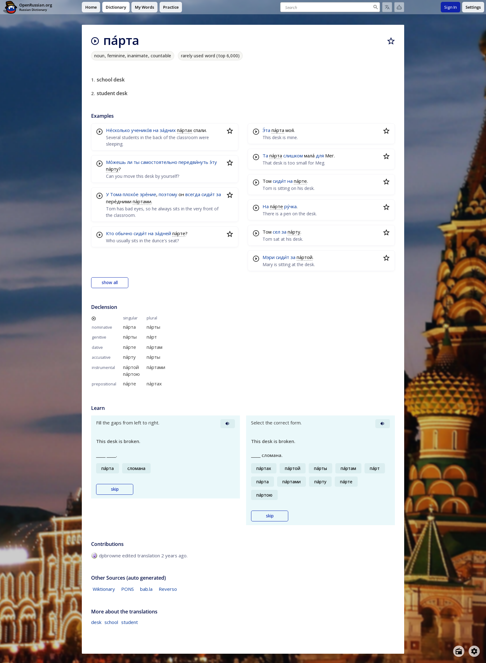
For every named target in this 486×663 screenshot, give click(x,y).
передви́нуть (193, 162)
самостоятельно (159, 162)
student (129, 622)
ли (129, 162)
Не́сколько (118, 130)
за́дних (168, 130)
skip (115, 489)
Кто (110, 233)
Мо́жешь (116, 162)
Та (265, 155)
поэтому (168, 194)
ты (136, 162)
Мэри (269, 257)
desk (96, 622)
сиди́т (208, 194)
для (320, 155)
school (111, 622)
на (155, 130)
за (218, 194)
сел (276, 232)
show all (110, 282)
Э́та (266, 130)
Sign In (450, 7)
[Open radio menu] (458, 651)
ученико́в (141, 130)
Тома (116, 194)
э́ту (213, 162)
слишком (293, 155)
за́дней (163, 233)
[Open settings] (474, 651)
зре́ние (148, 194)
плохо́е (131, 194)
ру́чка (290, 206)
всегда (192, 194)
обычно (123, 233)
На (266, 206)
